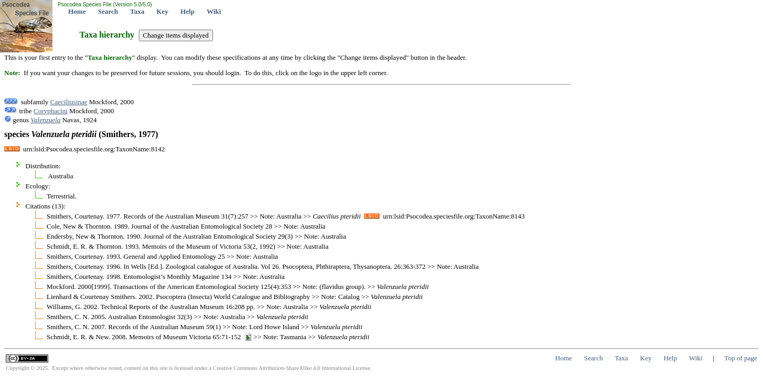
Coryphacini (50, 111)
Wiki (214, 11)
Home (77, 11)
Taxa (137, 11)
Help (187, 11)
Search (108, 11)
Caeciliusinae (68, 102)
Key (162, 11)
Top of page (740, 358)
